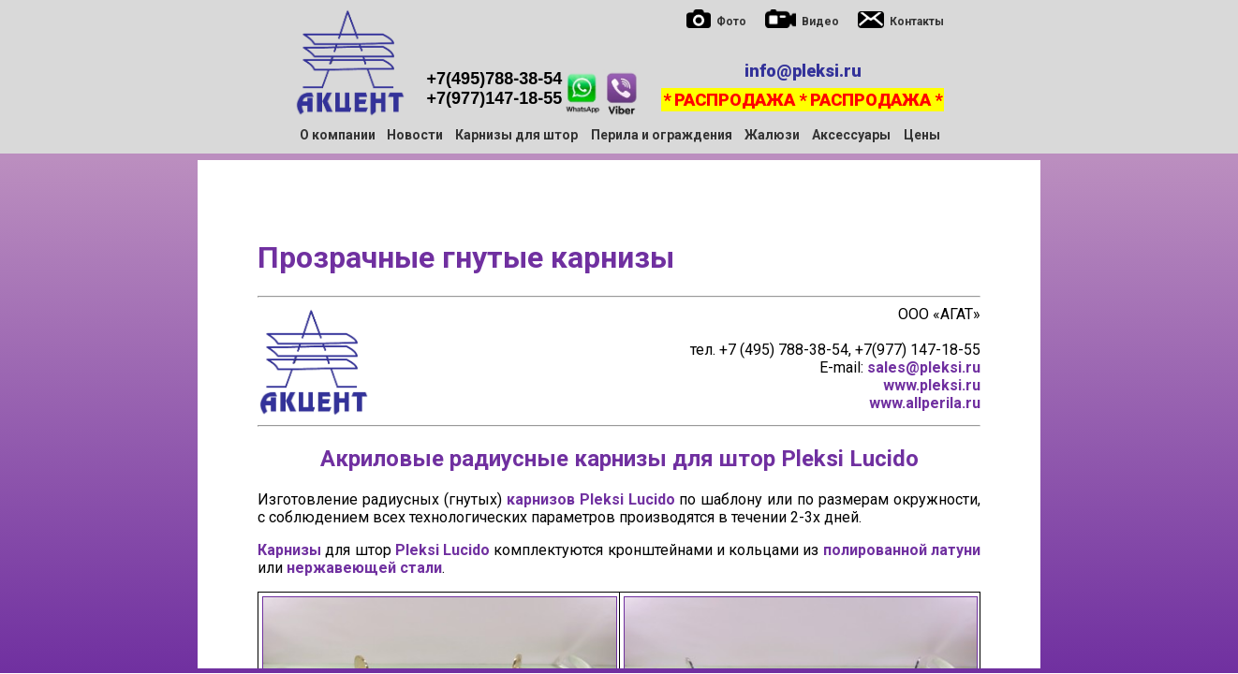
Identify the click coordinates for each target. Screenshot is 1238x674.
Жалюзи (772, 134)
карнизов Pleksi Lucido (591, 499)
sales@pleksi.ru (923, 367)
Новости (415, 134)
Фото (731, 21)
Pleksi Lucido (850, 459)
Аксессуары (851, 134)
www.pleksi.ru (931, 385)
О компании (338, 134)
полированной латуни (901, 550)
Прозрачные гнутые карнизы (466, 257)
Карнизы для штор (516, 134)
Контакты (917, 21)
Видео (820, 21)
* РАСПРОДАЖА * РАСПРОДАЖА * (802, 100)
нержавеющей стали (364, 568)
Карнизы (289, 550)
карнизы (620, 459)
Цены (922, 134)
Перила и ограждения (661, 134)
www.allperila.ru (924, 403)
